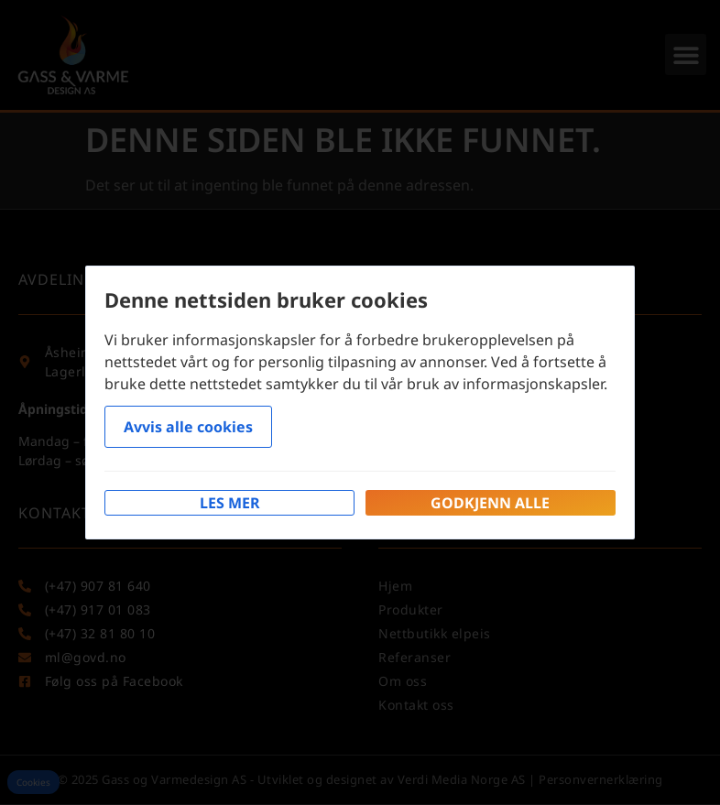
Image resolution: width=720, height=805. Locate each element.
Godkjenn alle (490, 503)
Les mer (230, 503)
